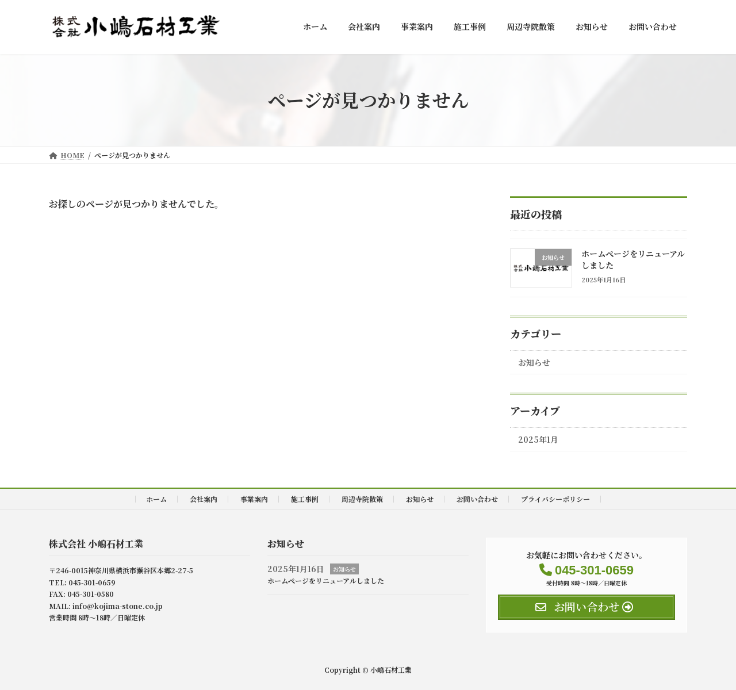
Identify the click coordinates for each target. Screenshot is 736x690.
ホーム (156, 499)
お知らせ (534, 362)
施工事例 (305, 499)
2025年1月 (538, 439)
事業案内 (254, 499)
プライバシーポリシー (555, 499)
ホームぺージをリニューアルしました (633, 259)
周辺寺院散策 (362, 499)
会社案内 (203, 499)
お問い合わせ (477, 499)
